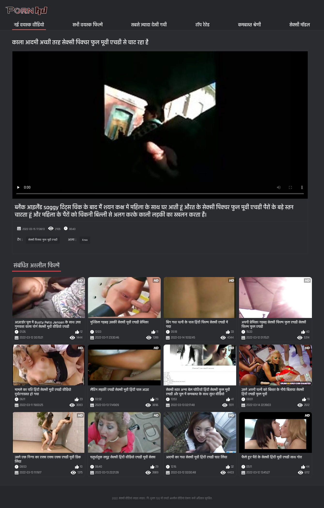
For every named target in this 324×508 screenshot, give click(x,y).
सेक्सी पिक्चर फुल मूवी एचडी (43, 240)
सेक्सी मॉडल (299, 25)
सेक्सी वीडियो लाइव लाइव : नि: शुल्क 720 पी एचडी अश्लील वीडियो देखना (155, 498)
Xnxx (85, 240)
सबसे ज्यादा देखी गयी (149, 25)
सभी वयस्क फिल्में (88, 25)
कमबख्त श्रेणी (249, 25)
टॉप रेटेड (203, 25)
